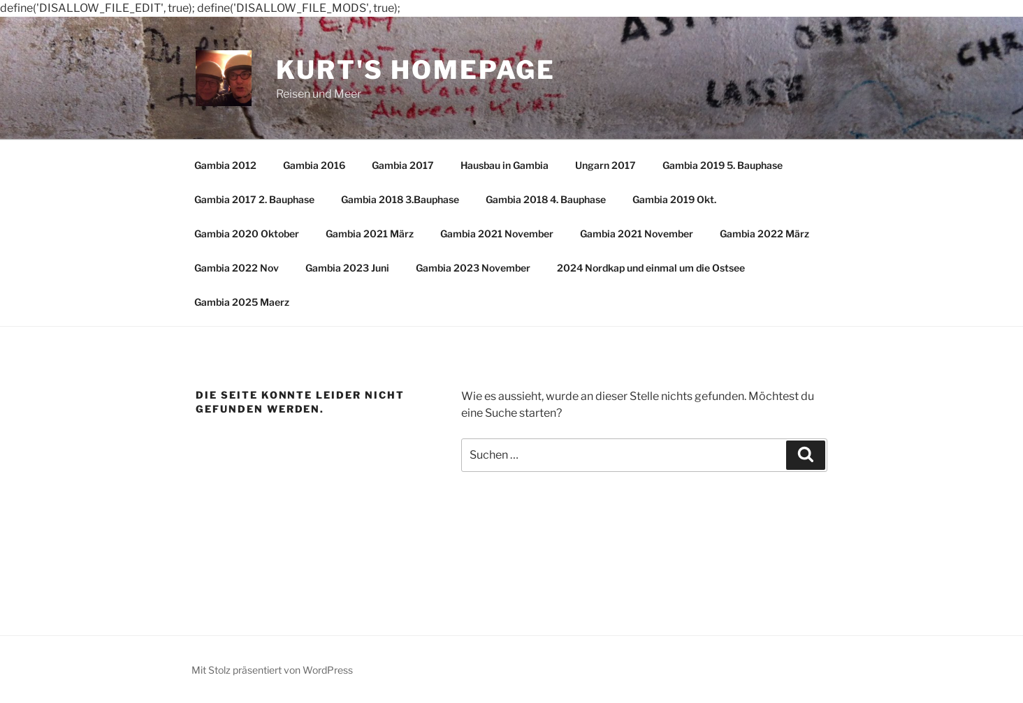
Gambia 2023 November (473, 268)
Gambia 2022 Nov (236, 268)
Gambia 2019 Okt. (674, 199)
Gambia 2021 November (496, 233)
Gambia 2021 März (370, 233)
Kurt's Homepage (416, 69)
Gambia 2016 (314, 165)
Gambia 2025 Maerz (241, 302)
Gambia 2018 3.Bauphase (400, 199)
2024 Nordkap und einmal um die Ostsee (651, 268)
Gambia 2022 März (764, 233)
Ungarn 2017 (605, 165)
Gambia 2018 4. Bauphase (546, 199)
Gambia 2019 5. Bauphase (722, 165)
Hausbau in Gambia (504, 165)
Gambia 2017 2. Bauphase (254, 199)
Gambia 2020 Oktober (246, 233)
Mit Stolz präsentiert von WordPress (272, 670)
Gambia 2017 (403, 165)
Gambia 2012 (225, 165)
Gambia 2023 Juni (347, 268)
